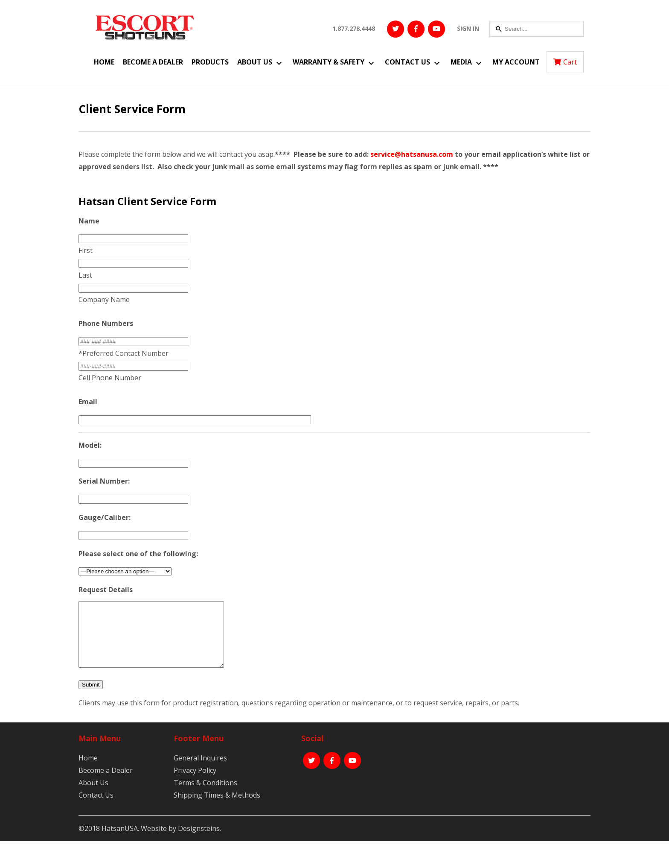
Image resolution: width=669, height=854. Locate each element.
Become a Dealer (153, 62)
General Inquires (200, 770)
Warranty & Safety (328, 62)
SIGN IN (468, 28)
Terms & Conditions (205, 795)
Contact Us (407, 62)
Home (104, 62)
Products (210, 62)
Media (461, 62)
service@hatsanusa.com (411, 154)
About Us (254, 62)
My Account (516, 62)
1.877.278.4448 (353, 28)
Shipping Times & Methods (217, 808)
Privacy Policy (195, 783)
